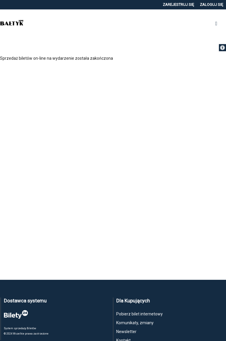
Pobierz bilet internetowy (139, 314)
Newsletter (126, 331)
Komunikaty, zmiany (135, 322)
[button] (222, 47)
